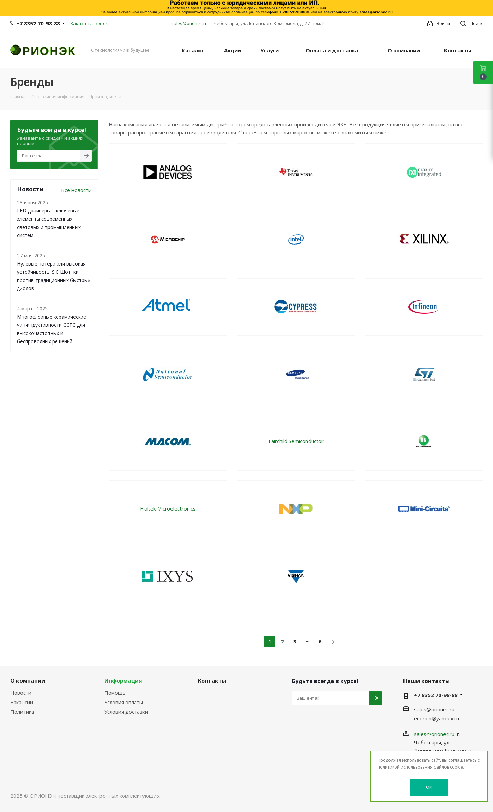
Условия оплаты (123, 702)
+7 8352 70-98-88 (38, 23)
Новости (20, 692)
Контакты (212, 680)
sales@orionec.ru (189, 23)
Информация (123, 680)
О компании (27, 680)
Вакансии (21, 702)
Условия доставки (126, 711)
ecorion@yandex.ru (436, 718)
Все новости (76, 189)
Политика (22, 711)
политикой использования (405, 767)
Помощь (115, 692)
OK (429, 787)
